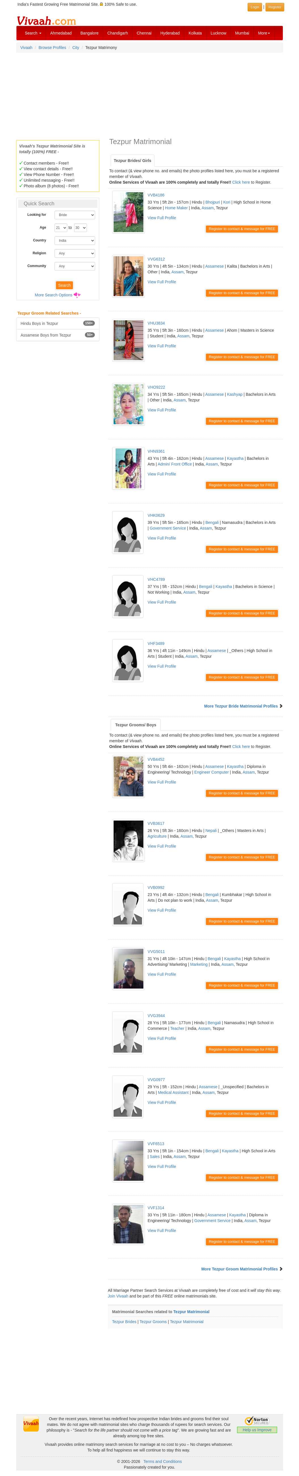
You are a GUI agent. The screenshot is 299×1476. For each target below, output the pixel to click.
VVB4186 (156, 195)
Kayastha (235, 458)
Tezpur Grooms (153, 1321)
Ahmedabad (61, 33)
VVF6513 (156, 1143)
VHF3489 (156, 643)
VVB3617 (156, 823)
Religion (39, 253)
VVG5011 (156, 951)
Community (36, 266)
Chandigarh (117, 33)
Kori (226, 202)
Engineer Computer (211, 772)
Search (33, 33)
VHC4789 (156, 579)
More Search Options (53, 295)
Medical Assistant (173, 1092)
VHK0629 (156, 515)
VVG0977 (156, 1079)
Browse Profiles (52, 47)
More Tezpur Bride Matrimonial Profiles (241, 706)
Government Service (168, 528)
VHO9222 (156, 387)
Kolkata (195, 33)
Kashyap (234, 394)
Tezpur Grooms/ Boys (135, 725)
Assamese (214, 266)
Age (43, 227)
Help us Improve (257, 1430)
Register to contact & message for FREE (242, 229)
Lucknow (218, 33)
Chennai (144, 33)
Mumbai (242, 33)
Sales (155, 1156)
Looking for (36, 215)
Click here (241, 182)
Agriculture (157, 836)
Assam (208, 208)
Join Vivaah (118, 1296)
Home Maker (176, 208)
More (264, 33)
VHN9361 (156, 451)
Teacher (177, 1028)
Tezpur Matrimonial (191, 1311)
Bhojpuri (212, 202)
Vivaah (26, 47)
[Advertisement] (149, 94)
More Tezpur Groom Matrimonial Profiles (239, 1269)
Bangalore (89, 33)
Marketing (199, 964)
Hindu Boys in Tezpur (58, 323)
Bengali (212, 522)
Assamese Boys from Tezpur (58, 334)
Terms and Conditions (162, 1461)
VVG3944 (156, 1015)
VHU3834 (156, 323)
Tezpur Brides (124, 1321)
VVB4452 (156, 759)
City (75, 47)
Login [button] (255, 7)
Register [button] (275, 7)
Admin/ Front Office (175, 464)
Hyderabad (170, 33)
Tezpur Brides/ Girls (132, 160)
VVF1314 (156, 1208)
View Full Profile (162, 218)
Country (39, 240)
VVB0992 (156, 887)
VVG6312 (156, 259)
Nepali (211, 830)
